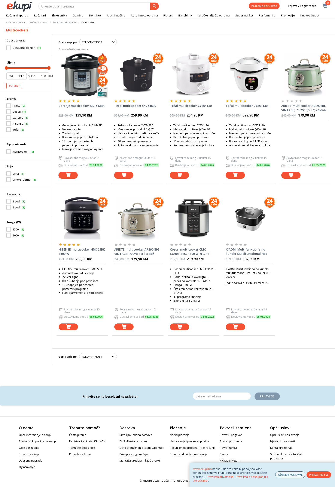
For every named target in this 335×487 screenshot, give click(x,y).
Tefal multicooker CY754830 (135, 106)
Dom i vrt (95, 15)
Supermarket (244, 15)
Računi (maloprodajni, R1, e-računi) (192, 448)
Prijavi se (267, 396)
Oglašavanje (27, 467)
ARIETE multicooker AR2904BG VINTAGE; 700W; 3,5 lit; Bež (136, 251)
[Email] (222, 396)
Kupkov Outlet (309, 15)
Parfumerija (267, 15)
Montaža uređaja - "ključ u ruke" (140, 460)
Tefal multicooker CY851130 (247, 106)
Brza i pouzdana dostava (135, 435)
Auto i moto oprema (144, 15)
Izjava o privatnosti (282, 441)
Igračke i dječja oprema (214, 15)
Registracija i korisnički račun (87, 441)
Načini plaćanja (179, 435)
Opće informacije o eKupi (35, 435)
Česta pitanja (77, 435)
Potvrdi (14, 85)
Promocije (288, 15)
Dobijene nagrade (30, 460)
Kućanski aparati (17, 15)
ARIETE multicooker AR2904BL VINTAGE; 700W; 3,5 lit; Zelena (303, 108)
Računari (40, 15)
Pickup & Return (230, 460)
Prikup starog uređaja (133, 454)
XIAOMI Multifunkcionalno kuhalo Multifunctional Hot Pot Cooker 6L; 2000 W (246, 251)
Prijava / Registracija (299, 6)
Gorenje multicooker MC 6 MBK (81, 106)
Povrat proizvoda (231, 441)
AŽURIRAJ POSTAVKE (290, 475)
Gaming (78, 15)
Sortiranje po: (68, 42)
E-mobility (185, 15)
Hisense (18, 123)
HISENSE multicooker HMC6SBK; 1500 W (82, 251)
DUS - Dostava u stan (133, 441)
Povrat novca (228, 448)
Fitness (168, 15)
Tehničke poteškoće (82, 448)
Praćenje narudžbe (264, 6)
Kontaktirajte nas (281, 448)
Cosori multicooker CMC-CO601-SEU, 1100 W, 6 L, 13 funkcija (189, 251)
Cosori (17, 112)
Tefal (16, 129)
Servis (224, 454)
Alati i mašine (116, 15)
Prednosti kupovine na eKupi (38, 441)
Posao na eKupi (29, 454)
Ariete (16, 106)
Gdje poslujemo (29, 448)
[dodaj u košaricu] (68, 175)
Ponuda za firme (80, 454)
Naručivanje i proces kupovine (189, 441)
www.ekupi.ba (202, 469)
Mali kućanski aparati (65, 22)
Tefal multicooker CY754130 (191, 106)
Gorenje (18, 118)
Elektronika (59, 15)
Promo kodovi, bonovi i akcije (188, 454)
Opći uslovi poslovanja (284, 435)
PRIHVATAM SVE (318, 475)
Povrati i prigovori (231, 435)
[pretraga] (154, 6)
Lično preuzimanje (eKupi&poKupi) (141, 448)
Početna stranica (15, 22)
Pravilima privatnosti (220, 477)
